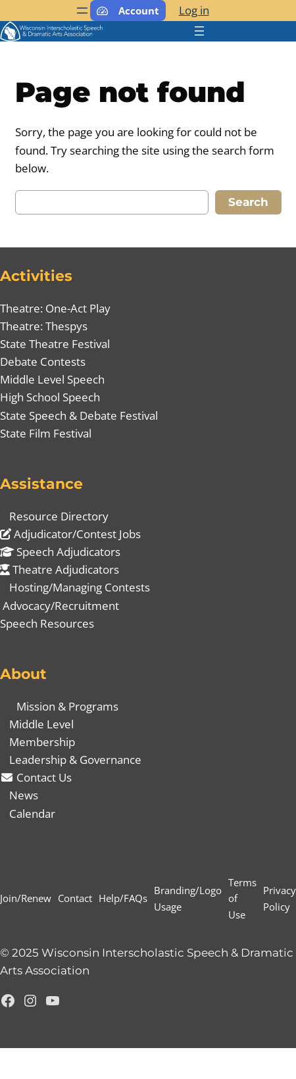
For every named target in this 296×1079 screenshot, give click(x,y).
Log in (194, 10)
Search (248, 202)
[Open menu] (82, 10)
